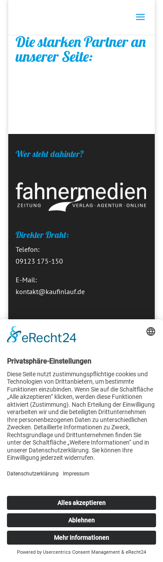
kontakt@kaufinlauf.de (50, 291)
